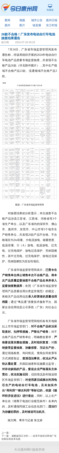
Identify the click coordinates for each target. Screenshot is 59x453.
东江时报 (51, 25)
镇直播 (37, 25)
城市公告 (36, 20)
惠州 (7, 25)
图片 (22, 25)
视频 (22, 20)
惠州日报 (51, 20)
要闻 (7, 20)
